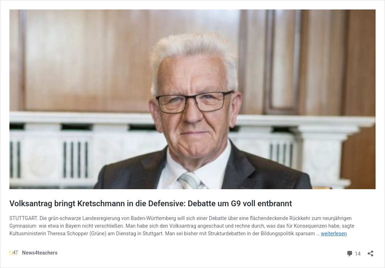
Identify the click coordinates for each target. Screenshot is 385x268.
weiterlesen (334, 233)
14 (353, 252)
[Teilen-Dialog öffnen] (370, 251)
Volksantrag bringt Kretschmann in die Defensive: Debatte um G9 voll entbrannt (150, 203)
